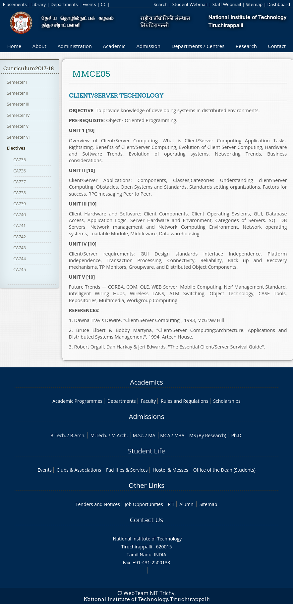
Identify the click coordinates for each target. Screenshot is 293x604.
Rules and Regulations (184, 401)
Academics (146, 382)
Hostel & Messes (170, 470)
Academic (114, 46)
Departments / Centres (198, 46)
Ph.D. (237, 435)
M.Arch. (119, 435)
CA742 (20, 237)
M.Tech (98, 435)
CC (103, 4)
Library (38, 4)
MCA (165, 435)
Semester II (17, 93)
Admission (148, 46)
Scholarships (226, 401)
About (39, 46)
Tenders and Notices (98, 504)
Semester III (18, 104)
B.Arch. (78, 435)
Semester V (18, 126)
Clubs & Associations (79, 470)
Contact (277, 46)
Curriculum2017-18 (28, 68)
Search (160, 4)
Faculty (148, 401)
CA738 (20, 193)
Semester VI (18, 137)
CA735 (20, 160)
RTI (171, 504)
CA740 (20, 214)
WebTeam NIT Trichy (149, 593)
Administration (74, 46)
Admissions (146, 416)
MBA (179, 435)
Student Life (146, 450)
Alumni (187, 504)
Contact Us (146, 519)
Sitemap (254, 4)
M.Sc (138, 435)
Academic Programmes (77, 401)
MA (151, 435)
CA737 (20, 182)
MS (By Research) (207, 435)
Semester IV (18, 115)
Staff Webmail (226, 4)
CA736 (20, 171)
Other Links (146, 485)
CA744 (20, 258)
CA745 (20, 269)
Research (246, 46)
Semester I (17, 82)
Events (89, 4)
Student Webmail (190, 4)
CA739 (20, 204)
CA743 (20, 248)
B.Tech (57, 435)
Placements (15, 4)
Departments (64, 4)
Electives (16, 148)
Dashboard (278, 4)
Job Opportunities (144, 504)
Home (14, 46)
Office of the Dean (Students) (224, 470)
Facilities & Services (127, 470)
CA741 (20, 225)
